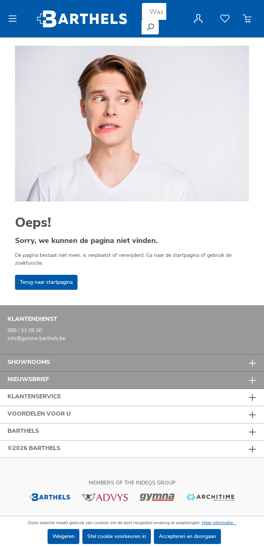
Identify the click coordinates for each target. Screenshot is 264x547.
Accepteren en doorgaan (187, 536)
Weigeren (63, 536)
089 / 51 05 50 (24, 330)
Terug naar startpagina (46, 282)
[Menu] (14, 18)
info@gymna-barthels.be (36, 338)
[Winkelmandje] (247, 18)
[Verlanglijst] (224, 18)
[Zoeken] (150, 27)
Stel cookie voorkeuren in (116, 536)
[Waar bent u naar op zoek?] (154, 11)
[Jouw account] (198, 18)
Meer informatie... (219, 523)
